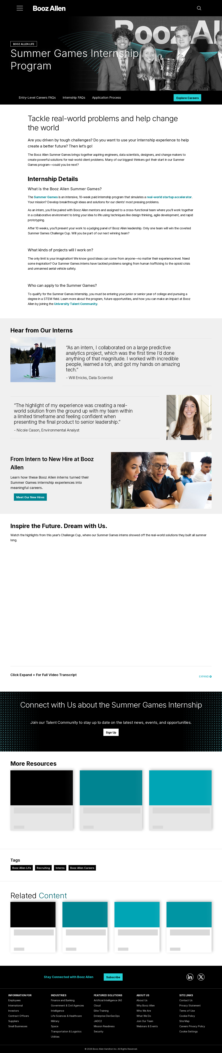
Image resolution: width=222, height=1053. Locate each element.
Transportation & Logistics (66, 1031)
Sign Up (111, 732)
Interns (60, 867)
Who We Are (143, 1010)
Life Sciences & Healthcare (66, 1015)
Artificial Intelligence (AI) (108, 1000)
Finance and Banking (63, 1000)
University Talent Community (75, 304)
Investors (13, 1010)
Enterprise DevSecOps (107, 1015)
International (15, 1005)
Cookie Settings (188, 1031)
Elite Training (101, 1010)
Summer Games (46, 197)
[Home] (49, 8)
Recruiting (43, 867)
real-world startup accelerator (169, 197)
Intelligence (57, 1010)
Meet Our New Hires (30, 497)
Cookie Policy (187, 1015)
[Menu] (20, 8)
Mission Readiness (104, 1026)
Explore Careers (187, 98)
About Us (141, 1000)
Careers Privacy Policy (192, 1026)
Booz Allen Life (23, 44)
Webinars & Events (147, 1026)
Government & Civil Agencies (67, 1005)
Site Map (184, 1021)
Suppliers (13, 1021)
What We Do (143, 1015)
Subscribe (113, 977)
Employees (14, 1000)
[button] (199, 8)
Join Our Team (144, 1021)
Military (55, 1021)
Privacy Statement (190, 1005)
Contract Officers (18, 1015)
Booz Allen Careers (82, 867)
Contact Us (186, 1000)
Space (54, 1026)
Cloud (97, 1005)
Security (98, 1031)
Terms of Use (187, 1010)
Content (53, 895)
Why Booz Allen (145, 1005)
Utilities (55, 1036)
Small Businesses (17, 1026)
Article (88, 827)
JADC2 (98, 1021)
